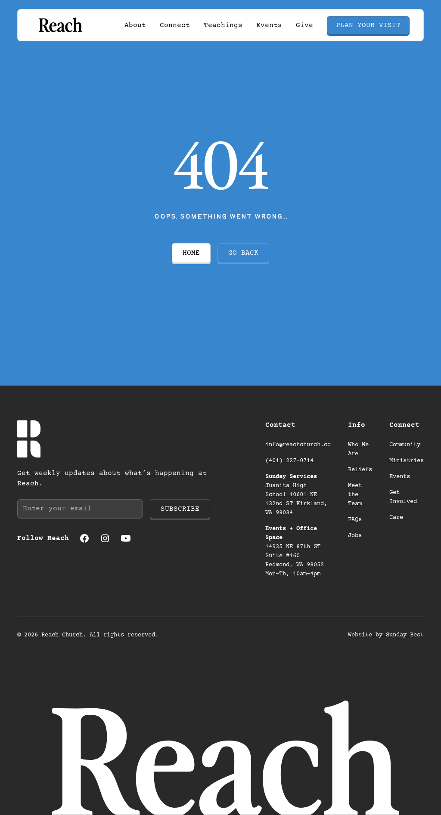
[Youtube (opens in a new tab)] (126, 538)
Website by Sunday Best (386, 635)
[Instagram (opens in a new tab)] (105, 538)
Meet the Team (355, 494)
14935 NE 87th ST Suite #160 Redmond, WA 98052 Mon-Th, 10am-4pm (296, 551)
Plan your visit (368, 25)
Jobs (355, 535)
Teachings (223, 25)
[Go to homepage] (59, 25)
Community (404, 444)
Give (304, 25)
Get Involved (403, 497)
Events (269, 25)
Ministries (406, 460)
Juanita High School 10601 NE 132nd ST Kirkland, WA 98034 (296, 494)
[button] (135, 25)
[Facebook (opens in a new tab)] (84, 538)
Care (396, 517)
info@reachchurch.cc (298, 444)
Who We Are (358, 449)
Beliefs (360, 469)
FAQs (355, 519)
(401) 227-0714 (289, 460)
